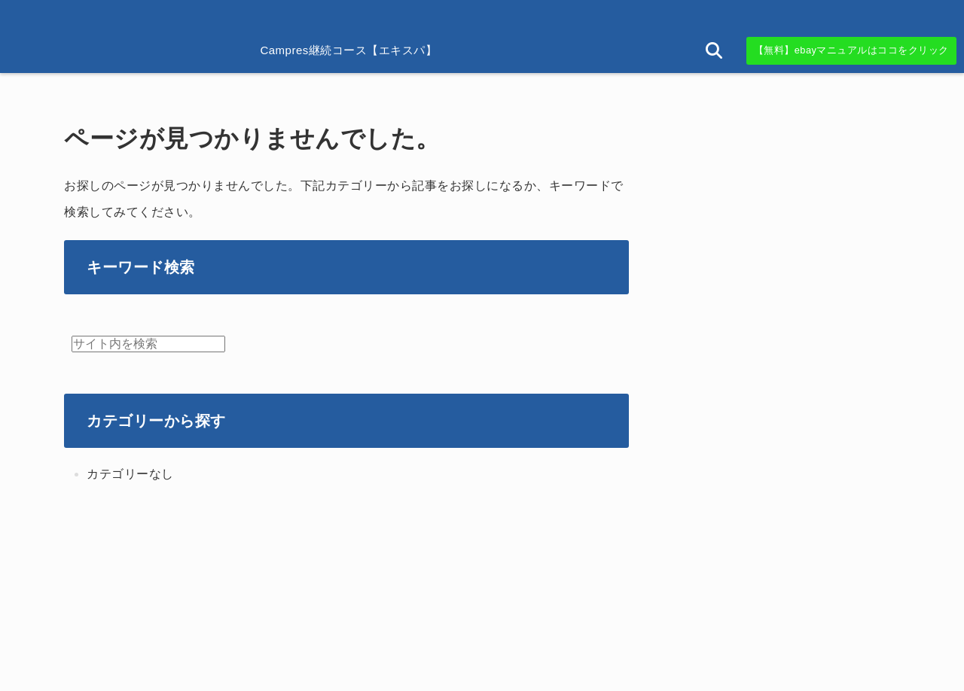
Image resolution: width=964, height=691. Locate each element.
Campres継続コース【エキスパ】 (348, 50)
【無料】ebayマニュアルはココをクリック (851, 50)
